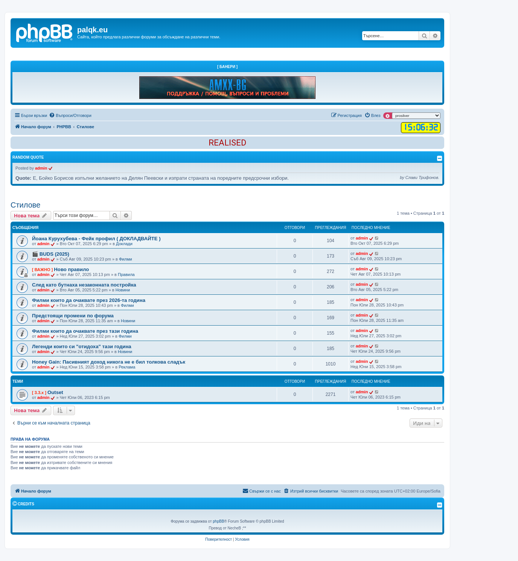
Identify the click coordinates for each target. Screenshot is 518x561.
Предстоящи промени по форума (73, 315)
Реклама (127, 367)
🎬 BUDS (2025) (50, 254)
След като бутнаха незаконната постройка (84, 285)
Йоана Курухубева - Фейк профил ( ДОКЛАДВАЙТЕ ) (96, 238)
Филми (125, 259)
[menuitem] (70, 115)
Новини (123, 290)
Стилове (25, 205)
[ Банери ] (227, 67)
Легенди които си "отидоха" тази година (81, 346)
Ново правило (71, 269)
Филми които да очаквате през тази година (85, 331)
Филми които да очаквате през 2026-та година (88, 300)
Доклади (124, 243)
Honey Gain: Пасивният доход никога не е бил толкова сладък (108, 362)
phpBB (218, 521)
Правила (126, 274)
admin (41, 168)
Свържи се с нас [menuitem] (261, 490)
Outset (55, 392)
